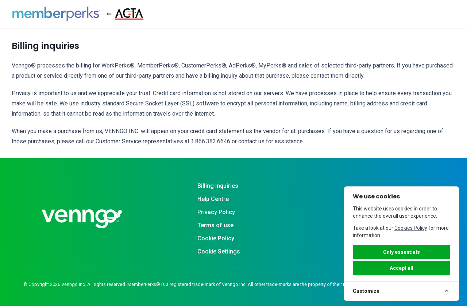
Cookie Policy (215, 238)
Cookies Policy (410, 228)
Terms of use (215, 225)
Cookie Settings (218, 251)
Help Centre (213, 198)
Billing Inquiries (217, 185)
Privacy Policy (216, 212)
